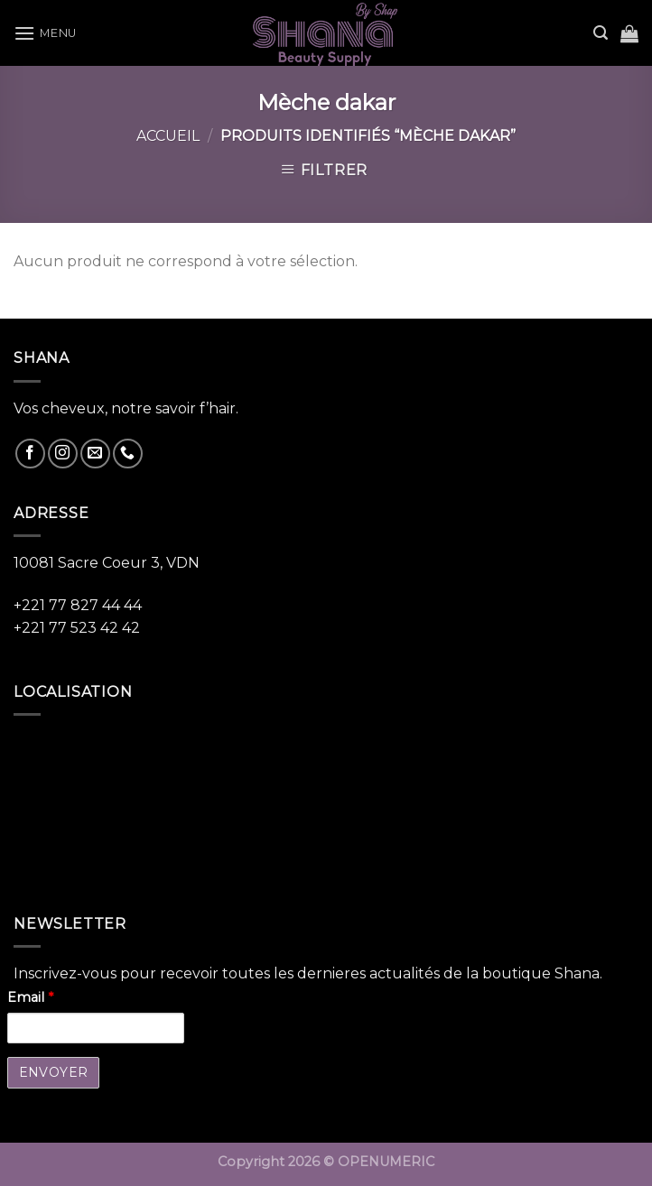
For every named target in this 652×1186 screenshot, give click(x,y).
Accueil (168, 135)
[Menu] (45, 33)
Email (30, 997)
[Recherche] (600, 33)
